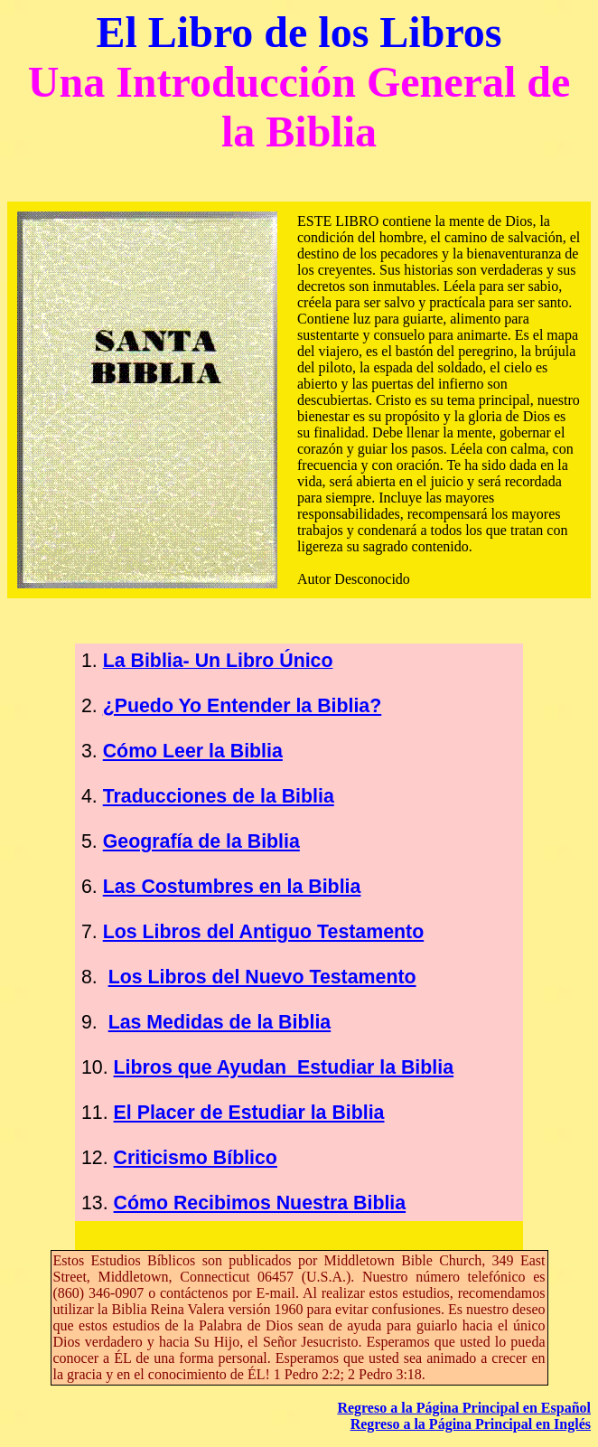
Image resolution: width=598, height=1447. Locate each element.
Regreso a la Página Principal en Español (464, 1407)
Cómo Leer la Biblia (193, 751)
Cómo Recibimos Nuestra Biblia (260, 1203)
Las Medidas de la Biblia (220, 1022)
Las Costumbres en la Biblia (232, 886)
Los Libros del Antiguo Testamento (263, 932)
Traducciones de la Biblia (218, 796)
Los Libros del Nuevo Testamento (262, 977)
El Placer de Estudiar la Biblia (249, 1112)
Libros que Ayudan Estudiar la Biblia (283, 1067)
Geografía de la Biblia (201, 841)
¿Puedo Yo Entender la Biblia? (242, 706)
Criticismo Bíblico (195, 1158)
